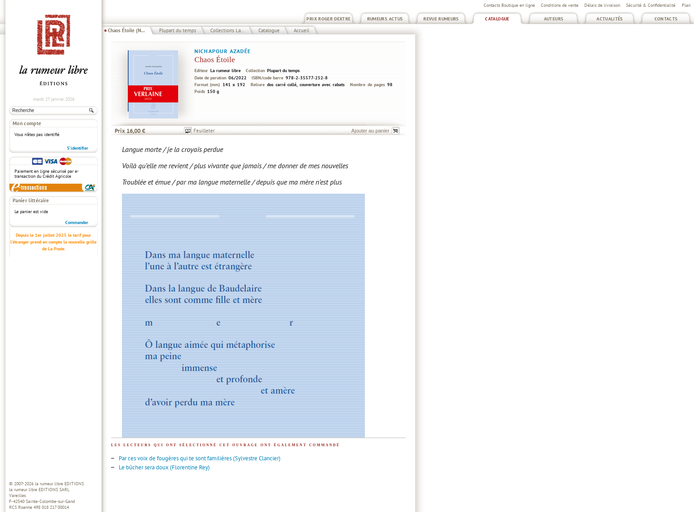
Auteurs (553, 19)
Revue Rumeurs (441, 19)
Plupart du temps (177, 30)
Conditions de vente (559, 5)
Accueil (301, 30)
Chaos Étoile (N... (126, 30)
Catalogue (497, 19)
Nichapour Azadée (222, 51)
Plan (686, 5)
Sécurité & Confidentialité (650, 5)
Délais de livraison (602, 5)
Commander (76, 222)
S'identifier (77, 148)
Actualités (610, 19)
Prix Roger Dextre (328, 19)
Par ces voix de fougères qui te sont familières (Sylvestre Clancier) (200, 458)
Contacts (666, 19)
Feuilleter (204, 130)
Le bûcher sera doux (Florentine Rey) (164, 467)
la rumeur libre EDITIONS (59, 484)
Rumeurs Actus (385, 19)
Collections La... (227, 30)
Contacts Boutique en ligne (509, 5)
